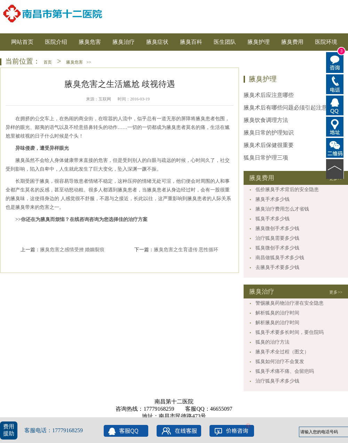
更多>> (335, 292)
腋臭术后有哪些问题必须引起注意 (285, 107)
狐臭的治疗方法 (272, 342)
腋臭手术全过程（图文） (282, 351)
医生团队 (225, 42)
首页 (48, 62)
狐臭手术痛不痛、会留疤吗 (284, 371)
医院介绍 (56, 42)
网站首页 (22, 42)
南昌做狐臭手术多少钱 (279, 257)
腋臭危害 (90, 42)
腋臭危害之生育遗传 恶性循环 (186, 249)
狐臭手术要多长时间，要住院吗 (289, 332)
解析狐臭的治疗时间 (277, 312)
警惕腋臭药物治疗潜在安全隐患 (289, 303)
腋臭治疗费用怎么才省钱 (282, 209)
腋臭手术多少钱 (272, 199)
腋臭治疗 (123, 42)
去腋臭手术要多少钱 (277, 267)
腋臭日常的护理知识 (269, 133)
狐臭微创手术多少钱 (277, 248)
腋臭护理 (258, 42)
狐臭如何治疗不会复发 (279, 361)
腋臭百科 (191, 42)
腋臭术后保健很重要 (269, 145)
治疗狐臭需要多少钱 (277, 238)
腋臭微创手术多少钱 (277, 228)
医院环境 (326, 42)
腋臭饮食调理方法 (266, 120)
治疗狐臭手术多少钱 (277, 381)
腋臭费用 (292, 42)
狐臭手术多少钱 (272, 218)
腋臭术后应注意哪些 (269, 95)
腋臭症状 (157, 42)
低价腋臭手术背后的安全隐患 (287, 189)
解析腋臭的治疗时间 (277, 322)
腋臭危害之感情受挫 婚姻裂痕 (72, 249)
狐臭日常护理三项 (266, 158)
